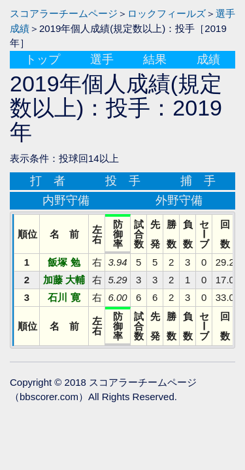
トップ (42, 59)
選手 (102, 59)
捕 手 (198, 180)
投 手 (122, 180)
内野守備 (66, 200)
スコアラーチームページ (64, 13)
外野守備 (179, 200)
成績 (208, 59)
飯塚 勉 (64, 262)
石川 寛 (64, 297)
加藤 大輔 (64, 279)
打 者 (47, 180)
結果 (155, 59)
